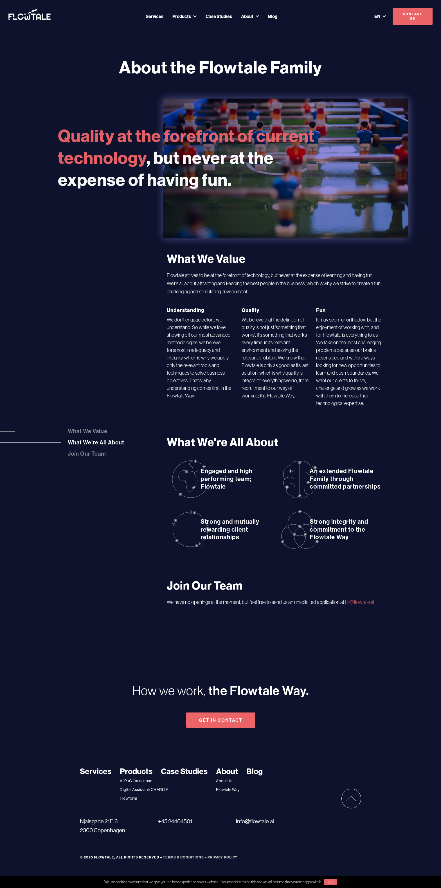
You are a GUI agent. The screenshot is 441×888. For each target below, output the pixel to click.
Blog (272, 16)
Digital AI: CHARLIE (144, 789)
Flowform (128, 798)
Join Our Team (87, 453)
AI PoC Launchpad (136, 780)
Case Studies (219, 16)
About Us (224, 780)
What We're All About (96, 442)
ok (331, 882)
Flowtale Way (228, 789)
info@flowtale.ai (255, 821)
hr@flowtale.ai (359, 602)
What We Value (87, 431)
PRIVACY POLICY (222, 857)
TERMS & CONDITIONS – (185, 857)
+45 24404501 (175, 821)
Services (154, 16)
